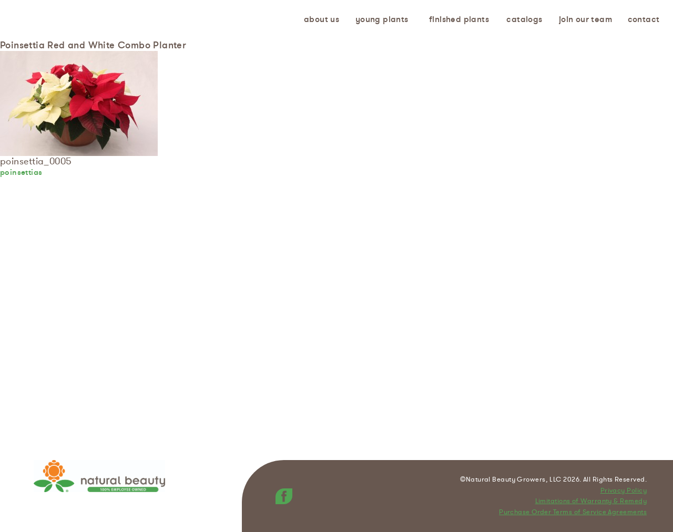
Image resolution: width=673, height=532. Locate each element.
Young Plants (382, 19)
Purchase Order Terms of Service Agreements (573, 512)
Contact (644, 19)
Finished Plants (459, 19)
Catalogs (524, 19)
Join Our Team (585, 19)
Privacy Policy (623, 491)
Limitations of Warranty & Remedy (591, 501)
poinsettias (21, 172)
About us (321, 19)
